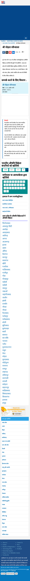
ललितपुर (5, 375)
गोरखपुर (5, 279)
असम (3, 426)
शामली (4, 381)
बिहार (3, 430)
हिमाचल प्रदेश (5, 463)
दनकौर (4, 304)
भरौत (4, 344)
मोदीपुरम (5, 363)
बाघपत (4, 335)
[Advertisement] (15, 20)
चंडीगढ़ (3, 433)
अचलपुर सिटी (7, 226)
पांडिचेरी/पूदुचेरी (5, 501)
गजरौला (5, 267)
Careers (4, 544)
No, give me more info (10, 573)
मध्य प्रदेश (4, 482)
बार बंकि (5, 338)
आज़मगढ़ (5, 242)
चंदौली (4, 282)
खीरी (4, 263)
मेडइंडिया (3, 41)
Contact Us (20, 542)
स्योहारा (5, 384)
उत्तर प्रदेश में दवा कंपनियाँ (9, 43)
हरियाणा (4, 460)
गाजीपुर (5, 273)
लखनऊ (5, 372)
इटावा (4, 245)
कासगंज (5, 260)
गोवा (3, 452)
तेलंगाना (4, 519)
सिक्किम (4, 512)
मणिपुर (3, 489)
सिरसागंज (5, 397)
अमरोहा (5, 229)
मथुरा (4, 350)
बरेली (4, 322)
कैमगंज (5, 254)
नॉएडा (4, 307)
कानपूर (4, 257)
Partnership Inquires (8, 550)
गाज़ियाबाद (6, 270)
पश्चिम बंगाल (5, 534)
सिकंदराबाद (6, 394)
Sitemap (19, 546)
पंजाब (3, 504)
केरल (3, 478)
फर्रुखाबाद (6, 319)
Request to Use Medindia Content (11, 553)
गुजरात (3, 456)
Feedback (19, 548)
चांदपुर (4, 288)
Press (18, 544)
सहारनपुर (5, 387)
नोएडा (4, 310)
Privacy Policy (5, 570)
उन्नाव (4, 248)
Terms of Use (13, 570)
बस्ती (4, 332)
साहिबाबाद (6, 390)
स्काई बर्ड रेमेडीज (6, 211)
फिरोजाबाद (6, 223)
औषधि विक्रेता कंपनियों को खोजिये (15, 41)
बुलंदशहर (5, 328)
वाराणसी (5, 378)
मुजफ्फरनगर (6, 347)
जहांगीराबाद (6, 294)
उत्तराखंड (4, 530)
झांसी (4, 301)
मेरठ (3, 353)
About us (5, 542)
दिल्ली (3, 448)
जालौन (4, 298)
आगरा (4, 239)
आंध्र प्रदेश (4, 422)
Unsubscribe (6, 555)
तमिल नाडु (4, 516)
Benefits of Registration (9, 546)
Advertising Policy (7, 548)
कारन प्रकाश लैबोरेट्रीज (7, 200)
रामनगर (5, 366)
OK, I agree (3, 573)
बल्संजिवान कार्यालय (7, 204)
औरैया (4, 251)
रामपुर (4, 369)
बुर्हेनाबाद (5, 325)
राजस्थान (4, 508)
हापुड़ (4, 403)
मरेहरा (4, 356)
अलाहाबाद (6, 232)
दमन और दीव (5, 445)
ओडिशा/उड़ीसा (5, 497)
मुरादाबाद (5, 359)
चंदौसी (4, 285)
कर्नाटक (4, 474)
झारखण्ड (4, 471)
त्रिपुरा (3, 523)
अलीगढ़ (5, 236)
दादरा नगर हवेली (6, 441)
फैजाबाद (5, 313)
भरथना (4, 341)
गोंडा (4, 276)
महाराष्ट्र (4, 486)
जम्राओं (4, 291)
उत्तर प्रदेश (4, 527)
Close (16, 573)
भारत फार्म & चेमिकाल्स (8, 207)
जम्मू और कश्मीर (6, 467)
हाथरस (4, 400)
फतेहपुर (5, 316)
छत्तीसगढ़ (4, 437)
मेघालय (4, 493)
